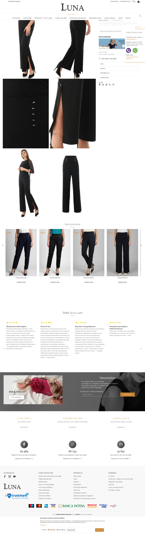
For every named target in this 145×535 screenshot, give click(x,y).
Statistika (52, 530)
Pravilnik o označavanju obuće (84, 516)
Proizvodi (19, 23)
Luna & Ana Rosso (118, 20)
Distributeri (77, 502)
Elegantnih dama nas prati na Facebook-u (24, 472)
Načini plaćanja (44, 508)
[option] (27, 20)
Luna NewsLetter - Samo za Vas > (73, 20)
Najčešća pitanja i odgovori (83, 513)
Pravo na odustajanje (46, 502)
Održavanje (119, 96)
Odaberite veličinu (79, 510)
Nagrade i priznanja (115, 499)
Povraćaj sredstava (46, 505)
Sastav (119, 87)
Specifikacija (119, 91)
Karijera (76, 499)
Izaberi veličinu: (103, 39)
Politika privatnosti (45, 496)
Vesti (75, 496)
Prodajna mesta (114, 508)
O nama (111, 494)
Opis (119, 82)
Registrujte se (125, 1)
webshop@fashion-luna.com (132, 58)
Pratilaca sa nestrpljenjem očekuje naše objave (72, 472)
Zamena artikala (44, 513)
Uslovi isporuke (44, 510)
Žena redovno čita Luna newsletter (121, 472)
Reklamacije (43, 499)
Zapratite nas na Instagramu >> (72, 476)
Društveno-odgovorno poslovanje (120, 496)
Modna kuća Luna (9, 23)
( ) (116, 38)
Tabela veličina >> (132, 39)
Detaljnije (43, 525)
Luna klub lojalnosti (80, 505)
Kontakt (111, 502)
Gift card (76, 508)
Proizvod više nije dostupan (110, 50)
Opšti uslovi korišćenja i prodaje (50, 494)
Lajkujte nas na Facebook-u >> (24, 476)
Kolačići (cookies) (45, 516)
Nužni (44, 530)
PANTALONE (26, 23)
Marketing (62, 530)
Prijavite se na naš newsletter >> (121, 476)
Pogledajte (24, 444)
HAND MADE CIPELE (26, 20)
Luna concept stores (115, 505)
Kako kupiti (77, 494)
